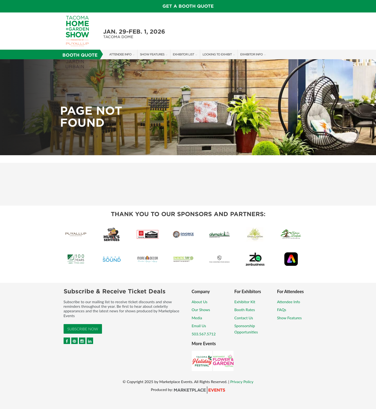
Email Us (199, 325)
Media (197, 317)
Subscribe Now (82, 328)
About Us (200, 301)
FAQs (281, 309)
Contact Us (243, 317)
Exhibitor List (183, 54)
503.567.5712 (204, 334)
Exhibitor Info (251, 54)
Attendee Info (120, 54)
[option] (188, 107)
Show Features (152, 54)
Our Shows (201, 309)
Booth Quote (80, 55)
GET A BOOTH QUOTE (188, 6)
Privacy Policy (241, 381)
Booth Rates (244, 309)
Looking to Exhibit (217, 54)
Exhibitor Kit (244, 301)
